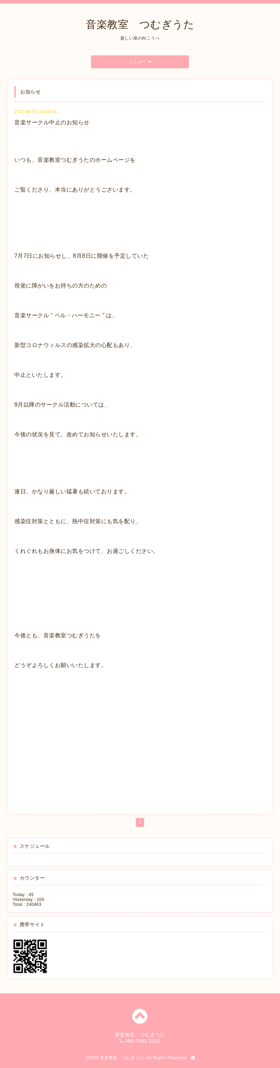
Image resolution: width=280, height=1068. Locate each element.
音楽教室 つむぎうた (140, 24)
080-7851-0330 (142, 1041)
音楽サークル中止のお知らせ (52, 122)
